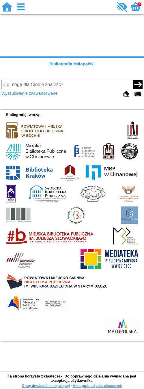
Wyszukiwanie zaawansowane (29, 93)
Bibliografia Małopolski (72, 64)
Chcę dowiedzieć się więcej (46, 386)
